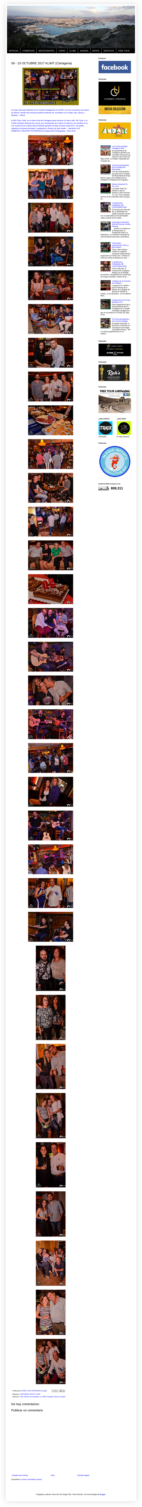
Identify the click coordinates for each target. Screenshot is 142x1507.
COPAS (61, 51)
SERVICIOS (108, 51)
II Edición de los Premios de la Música (121, 282)
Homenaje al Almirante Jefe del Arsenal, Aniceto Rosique (121, 224)
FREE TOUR (123, 51)
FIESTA (32, 1394)
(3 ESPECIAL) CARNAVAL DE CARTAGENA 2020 (119, 264)
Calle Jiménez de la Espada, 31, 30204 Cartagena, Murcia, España (42, 1397)
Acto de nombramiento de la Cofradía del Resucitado (120, 167)
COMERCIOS (28, 51)
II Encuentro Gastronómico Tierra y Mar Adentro (120, 245)
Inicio (53, 1475)
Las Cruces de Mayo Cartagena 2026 (120, 147)
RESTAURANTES (46, 51)
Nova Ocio (71, 131)
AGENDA (84, 51)
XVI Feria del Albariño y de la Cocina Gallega (121, 320)
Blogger (102, 1494)
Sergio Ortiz (49, 131)
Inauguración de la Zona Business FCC (121, 301)
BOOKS (95, 51)
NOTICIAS (13, 51)
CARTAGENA (24, 1394)
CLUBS (72, 51)
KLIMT (61, 110)
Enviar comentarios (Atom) (32, 1479)
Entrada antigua (83, 1475)
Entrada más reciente (20, 1475)
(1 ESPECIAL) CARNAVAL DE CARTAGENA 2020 (119, 205)
